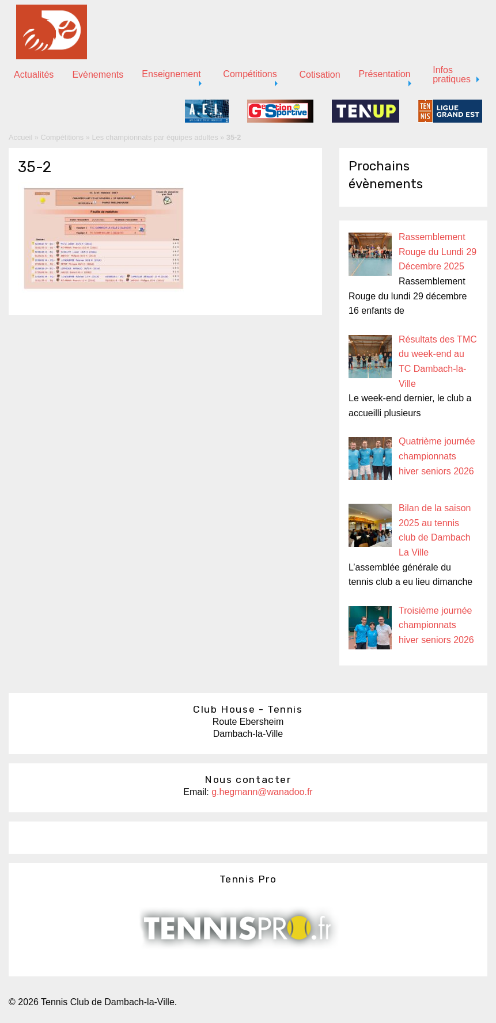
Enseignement (171, 74)
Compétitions (250, 74)
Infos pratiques (452, 74)
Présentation (385, 74)
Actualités (34, 74)
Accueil (20, 137)
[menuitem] (34, 74)
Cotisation (319, 74)
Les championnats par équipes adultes (155, 137)
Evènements (97, 74)
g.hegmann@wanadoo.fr (261, 792)
